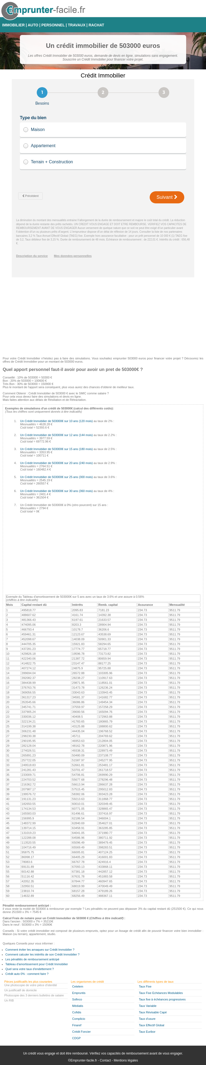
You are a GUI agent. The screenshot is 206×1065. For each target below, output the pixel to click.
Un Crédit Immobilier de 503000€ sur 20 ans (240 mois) (56, 463)
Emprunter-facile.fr (84, 1060)
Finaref (76, 1025)
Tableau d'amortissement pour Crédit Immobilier (36, 964)
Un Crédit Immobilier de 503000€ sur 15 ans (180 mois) (56, 449)
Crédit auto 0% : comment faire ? (27, 973)
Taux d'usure (147, 1018)
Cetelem (77, 986)
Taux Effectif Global (151, 1025)
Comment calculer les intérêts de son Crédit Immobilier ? (42, 954)
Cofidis (76, 1012)
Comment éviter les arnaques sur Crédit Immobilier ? (39, 949)
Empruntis (79, 993)
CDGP (76, 1038)
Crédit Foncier (81, 1031)
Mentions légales (126, 1060)
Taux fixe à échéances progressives (162, 999)
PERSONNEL (53, 25)
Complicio (78, 1018)
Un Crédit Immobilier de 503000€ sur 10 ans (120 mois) (56, 421)
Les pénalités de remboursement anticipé (32, 959)
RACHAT (96, 25)
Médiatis (77, 1005)
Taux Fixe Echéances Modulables (161, 993)
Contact (105, 1060)
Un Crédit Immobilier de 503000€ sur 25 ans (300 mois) (56, 477)
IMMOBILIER (13, 25)
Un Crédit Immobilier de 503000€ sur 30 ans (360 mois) (56, 491)
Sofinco (77, 999)
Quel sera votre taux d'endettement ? (29, 969)
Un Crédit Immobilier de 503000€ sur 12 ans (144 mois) (56, 435)
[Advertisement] (103, 315)
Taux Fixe (145, 986)
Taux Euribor (147, 1031)
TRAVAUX (77, 25)
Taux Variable (148, 1005)
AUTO (33, 25)
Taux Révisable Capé (153, 1012)
